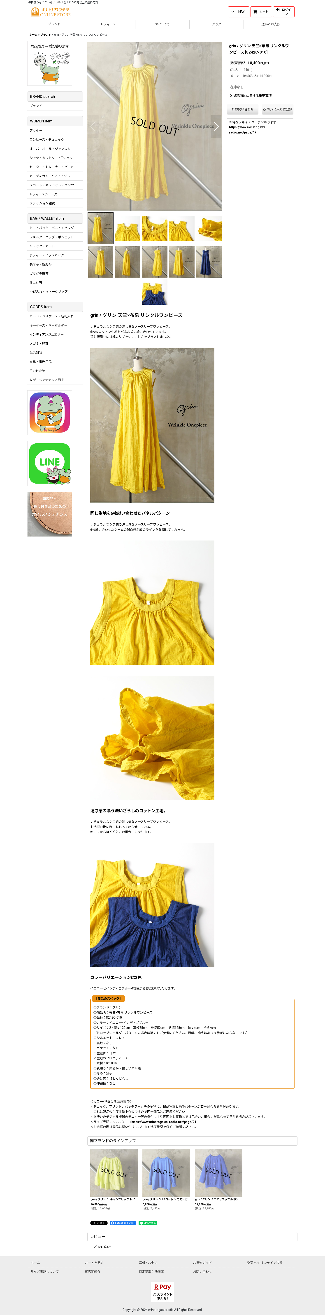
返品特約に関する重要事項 (251, 96)
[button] (93, 126)
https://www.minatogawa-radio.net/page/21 (163, 1122)
